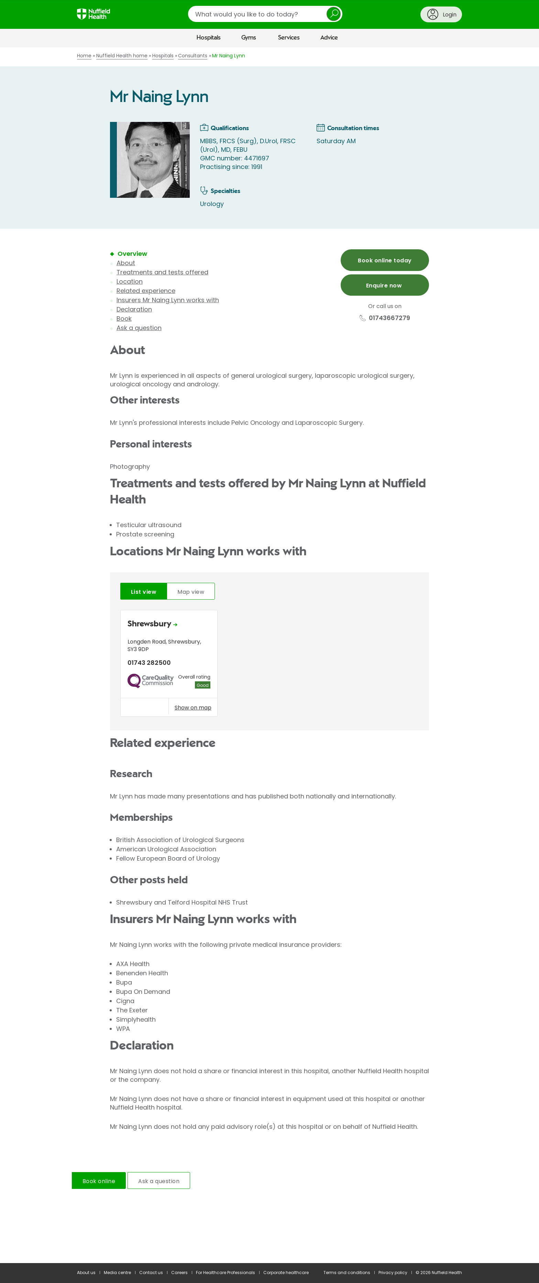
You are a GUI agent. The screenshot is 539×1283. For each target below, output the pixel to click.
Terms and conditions (346, 1272)
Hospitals (209, 38)
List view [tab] (143, 592)
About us (86, 1272)
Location (130, 281)
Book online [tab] (98, 1181)
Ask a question (139, 327)
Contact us (151, 1272)
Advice (329, 38)
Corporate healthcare (286, 1272)
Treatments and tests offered (162, 272)
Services (289, 38)
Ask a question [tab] (158, 1181)
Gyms (248, 38)
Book (124, 318)
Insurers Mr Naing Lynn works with (168, 300)
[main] (269, 655)
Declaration (134, 309)
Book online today (384, 260)
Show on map (193, 707)
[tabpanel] (269, 665)
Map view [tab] (190, 592)
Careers (179, 1272)
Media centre (117, 1272)
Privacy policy (392, 1272)
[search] (265, 14)
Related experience (146, 290)
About (126, 263)
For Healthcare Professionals (225, 1272)
